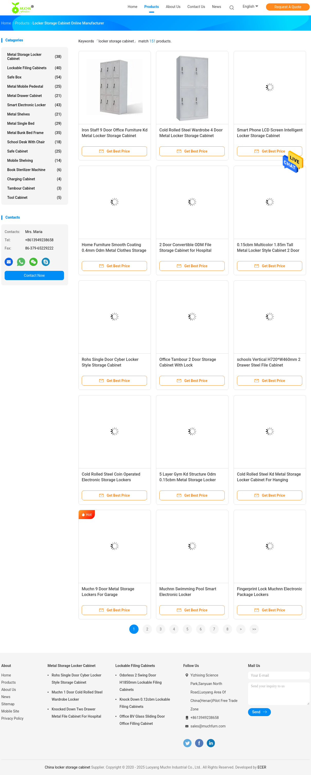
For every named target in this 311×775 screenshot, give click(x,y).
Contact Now (34, 275)
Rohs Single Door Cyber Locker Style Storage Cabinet (76, 678)
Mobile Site (10, 711)
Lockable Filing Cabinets (34, 67)
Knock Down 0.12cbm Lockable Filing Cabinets (145, 703)
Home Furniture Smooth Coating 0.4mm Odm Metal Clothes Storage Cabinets (114, 250)
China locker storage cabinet (67, 767)
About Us (8, 690)
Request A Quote (288, 7)
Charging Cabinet (34, 179)
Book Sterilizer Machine (34, 169)
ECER (262, 767)
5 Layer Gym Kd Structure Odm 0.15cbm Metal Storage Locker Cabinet (187, 480)
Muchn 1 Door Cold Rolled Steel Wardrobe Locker (77, 695)
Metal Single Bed (34, 123)
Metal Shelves (34, 114)
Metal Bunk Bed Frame (34, 132)
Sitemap (7, 704)
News (5, 697)
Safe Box (34, 77)
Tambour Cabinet (34, 188)
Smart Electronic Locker (34, 105)
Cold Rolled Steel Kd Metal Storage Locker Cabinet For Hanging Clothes (269, 480)
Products (8, 682)
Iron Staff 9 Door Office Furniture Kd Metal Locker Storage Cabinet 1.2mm (115, 136)
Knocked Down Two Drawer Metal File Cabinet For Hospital (76, 712)
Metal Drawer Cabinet (34, 95)
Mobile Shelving (34, 160)
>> (254, 629)
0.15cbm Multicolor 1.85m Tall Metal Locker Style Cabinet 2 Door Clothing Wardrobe (268, 250)
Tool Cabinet (34, 197)
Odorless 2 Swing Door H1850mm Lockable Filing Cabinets (141, 682)
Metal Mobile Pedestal (34, 86)
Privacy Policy (12, 718)
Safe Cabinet (34, 151)
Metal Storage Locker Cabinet (34, 56)
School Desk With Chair (34, 142)
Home (6, 675)
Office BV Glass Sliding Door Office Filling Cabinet (142, 720)
